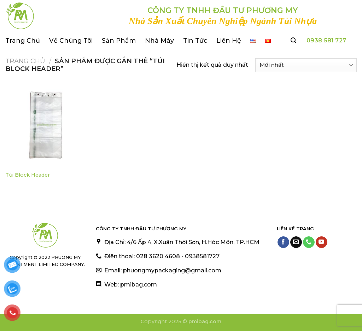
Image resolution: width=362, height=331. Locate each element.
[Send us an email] (296, 242)
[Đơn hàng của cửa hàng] (306, 65)
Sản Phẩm (119, 40)
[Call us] (309, 242)
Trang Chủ (22, 40)
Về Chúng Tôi (71, 40)
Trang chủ (25, 61)
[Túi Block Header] (46, 125)
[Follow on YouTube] (321, 242)
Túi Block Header (27, 175)
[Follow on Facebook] (283, 242)
